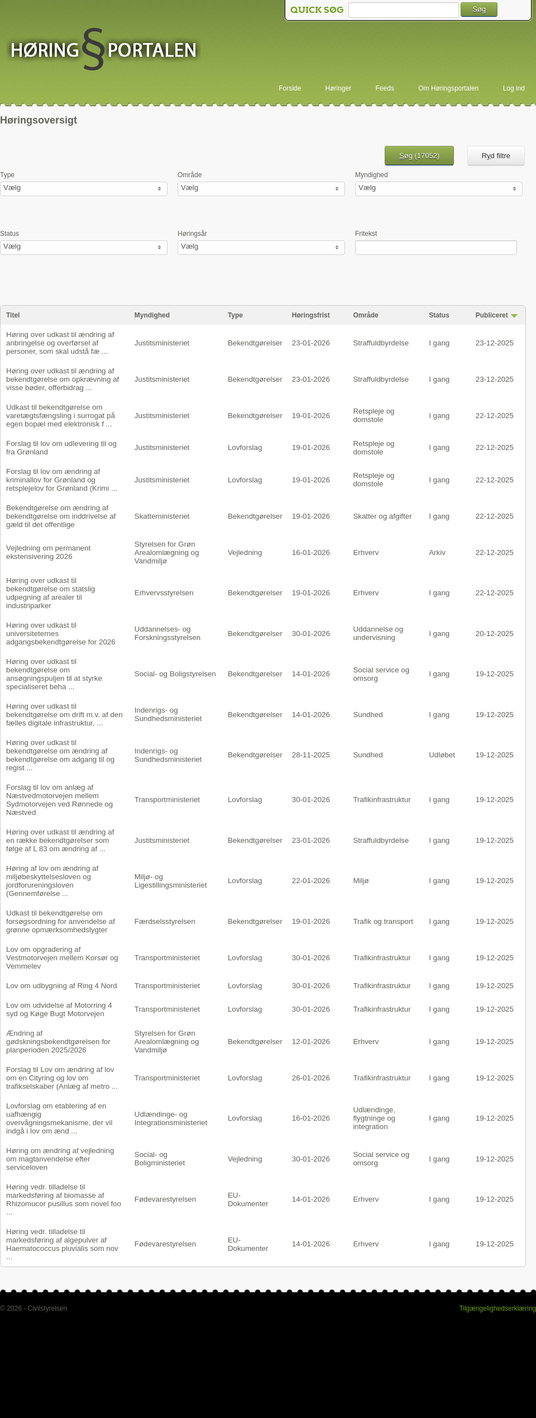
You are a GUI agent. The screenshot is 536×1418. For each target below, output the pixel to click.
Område (190, 175)
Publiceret (492, 315)
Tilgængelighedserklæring (497, 1308)
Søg (479, 9)
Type (7, 175)
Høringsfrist (311, 315)
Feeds (385, 88)
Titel (13, 315)
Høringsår (192, 234)
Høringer (339, 88)
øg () (419, 155)
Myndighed (371, 175)
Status (9, 234)
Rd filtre (496, 155)
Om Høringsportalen (448, 88)
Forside (290, 88)
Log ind (514, 88)
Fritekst (366, 234)
